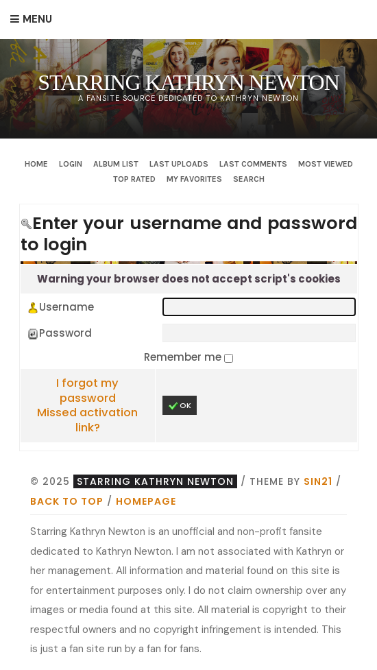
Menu (37, 19)
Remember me (184, 357)
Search (249, 179)
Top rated (134, 179)
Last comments (253, 164)
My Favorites (194, 179)
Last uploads (178, 164)
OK (179, 405)
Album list (115, 164)
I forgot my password (87, 390)
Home (36, 164)
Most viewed (325, 164)
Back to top (67, 501)
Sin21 (318, 481)
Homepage (146, 501)
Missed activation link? (87, 420)
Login (70, 164)
